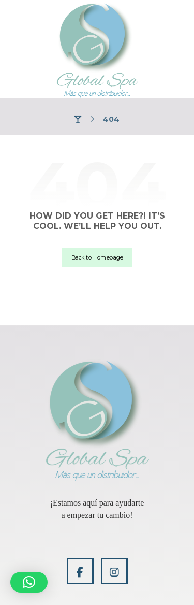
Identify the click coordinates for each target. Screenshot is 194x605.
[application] (97, 509)
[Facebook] (80, 571)
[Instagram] (114, 571)
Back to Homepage (97, 257)
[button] (29, 582)
